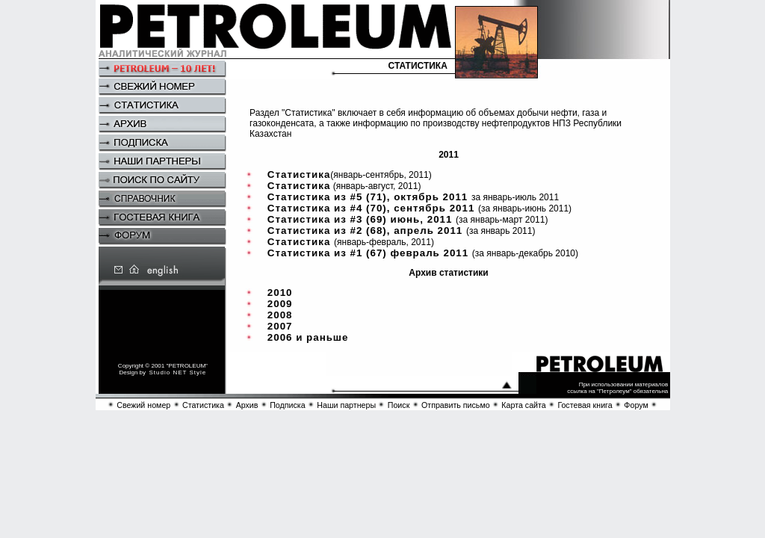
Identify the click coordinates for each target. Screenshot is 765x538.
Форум (636, 405)
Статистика (299, 174)
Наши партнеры (346, 405)
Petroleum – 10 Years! (162, 69)
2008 (280, 315)
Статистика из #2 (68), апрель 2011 (366, 230)
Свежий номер (143, 405)
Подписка (287, 405)
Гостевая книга (584, 405)
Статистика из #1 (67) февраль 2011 (369, 253)
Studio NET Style (178, 372)
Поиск (399, 405)
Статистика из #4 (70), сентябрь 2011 (372, 208)
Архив (247, 405)
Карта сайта (523, 405)
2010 (280, 292)
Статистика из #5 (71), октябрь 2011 (369, 196)
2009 (280, 303)
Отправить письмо (455, 405)
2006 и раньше (308, 337)
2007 (280, 326)
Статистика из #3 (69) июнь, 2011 (361, 219)
